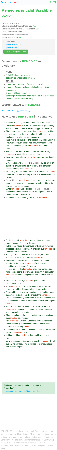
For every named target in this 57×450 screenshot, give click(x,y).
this (10, 151)
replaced (31, 183)
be (23, 123)
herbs (48, 180)
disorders (13, 252)
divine (30, 260)
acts (19, 163)
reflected (22, 137)
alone (31, 240)
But (7, 172)
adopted (9, 160)
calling (12, 344)
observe (23, 295)
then (16, 292)
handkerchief (37, 134)
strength (38, 272)
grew (23, 174)
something (44, 87)
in (40, 123)
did (31, 172)
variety (51, 125)
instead (18, 275)
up (21, 315)
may (42, 96)
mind (28, 151)
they (17, 263)
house (19, 246)
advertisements (24, 341)
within (18, 96)
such (20, 143)
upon (50, 335)
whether (43, 151)
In (7, 140)
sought (9, 263)
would (44, 292)
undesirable (22, 78)
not (38, 151)
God (20, 344)
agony (15, 143)
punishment (47, 286)
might (33, 249)
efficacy (25, 154)
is (11, 298)
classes (48, 123)
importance (29, 298)
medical (9, 125)
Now (8, 292)
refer (23, 301)
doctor (12, 177)
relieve (20, 75)
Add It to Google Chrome (15, 51)
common (24, 329)
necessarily (27, 306)
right (11, 78)
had (48, 140)
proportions (11, 283)
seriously (27, 289)
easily (19, 123)
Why (8, 341)
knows (9, 134)
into (32, 309)
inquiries (23, 140)
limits (22, 312)
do (22, 192)
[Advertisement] (30, 219)
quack (36, 341)
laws (51, 309)
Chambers (10, 329)
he (40, 125)
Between (10, 163)
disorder (26, 172)
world (23, 266)
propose (28, 257)
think (48, 192)
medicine (11, 84)
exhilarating (15, 347)
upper (13, 246)
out (52, 134)
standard (13, 99)
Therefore (10, 260)
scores (15, 243)
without (20, 197)
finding (12, 172)
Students (27, 286)
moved (31, 246)
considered (46, 269)
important (32, 301)
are (27, 128)
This (25, 344)
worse (33, 174)
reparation (25, 93)
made (29, 180)
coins (29, 96)
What (8, 189)
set (7, 78)
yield (39, 172)
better (40, 183)
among (38, 192)
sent (50, 174)
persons (47, 298)
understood (30, 123)
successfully (47, 240)
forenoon (48, 143)
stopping (27, 275)
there (24, 125)
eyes (23, 131)
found (38, 154)
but (7, 174)
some (16, 128)
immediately (18, 146)
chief (48, 324)
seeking (20, 326)
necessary (13, 301)
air (21, 347)
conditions (10, 192)
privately (44, 174)
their (24, 272)
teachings (38, 260)
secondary (19, 298)
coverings (13, 295)
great (46, 125)
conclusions (43, 289)
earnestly (47, 166)
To (7, 197)
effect (33, 295)
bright (41, 344)
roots (39, 180)
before (43, 306)
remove (50, 292)
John (48, 254)
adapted (42, 146)
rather (11, 174)
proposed (46, 157)
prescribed (50, 329)
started (38, 315)
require (52, 301)
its (44, 324)
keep (48, 134)
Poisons (9, 280)
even (31, 128)
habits (45, 183)
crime (35, 286)
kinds (19, 269)
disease (34, 84)
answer (11, 140)
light (16, 137)
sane (30, 324)
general (35, 166)
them (23, 128)
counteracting (22, 87)
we (35, 240)
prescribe (16, 312)
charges (23, 157)
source (37, 275)
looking (48, 272)
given (36, 280)
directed (23, 318)
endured (36, 143)
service (9, 326)
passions (21, 309)
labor (19, 166)
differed (19, 289)
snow (36, 137)
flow (12, 278)
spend (19, 272)
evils (8, 278)
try (15, 335)
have (53, 180)
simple (35, 131)
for (28, 84)
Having (9, 254)
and (26, 99)
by (36, 183)
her (44, 172)
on (30, 329)
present (44, 263)
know (34, 151)
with (27, 131)
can (30, 154)
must (29, 125)
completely (21, 183)
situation (31, 78)
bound (18, 134)
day (22, 260)
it (12, 123)
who (51, 246)
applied (26, 146)
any (48, 151)
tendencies (48, 128)
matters (39, 301)
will (15, 123)
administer (48, 315)
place (33, 344)
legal (18, 93)
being (25, 197)
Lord (39, 246)
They (8, 131)
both (15, 269)
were (39, 157)
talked (43, 163)
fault (14, 197)
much (19, 154)
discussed (10, 169)
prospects (23, 195)
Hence (9, 123)
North (52, 131)
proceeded (17, 257)
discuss (40, 298)
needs (12, 195)
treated (14, 131)
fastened (43, 335)
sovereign (21, 280)
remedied (6, 111)
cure (28, 75)
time (29, 272)
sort (34, 243)
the (7, 96)
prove (39, 321)
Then (8, 315)
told (33, 140)
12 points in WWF (11, 47)
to (16, 75)
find (10, 197)
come (28, 309)
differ (47, 96)
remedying (25, 111)
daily (28, 174)
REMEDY (10, 75)
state (25, 252)
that (37, 123)
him (36, 140)
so (16, 309)
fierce (11, 137)
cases (23, 243)
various (9, 332)
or (24, 75)
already (15, 324)
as (33, 96)
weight (32, 99)
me (7, 338)
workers (30, 192)
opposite (40, 128)
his (19, 131)
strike (11, 166)
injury (43, 84)
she (29, 140)
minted (37, 96)
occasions (40, 329)
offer (37, 197)
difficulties (26, 254)
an (15, 78)
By (7, 240)
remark (36, 324)
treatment (22, 84)
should (36, 269)
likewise (35, 125)
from (52, 96)
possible (22, 169)
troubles (25, 166)
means (11, 87)
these (11, 240)
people (13, 272)
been (8, 183)
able (30, 197)
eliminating (35, 87)
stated (15, 254)
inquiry (25, 249)
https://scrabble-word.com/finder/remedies (22, 391)
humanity (32, 266)
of (15, 87)
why (50, 341)
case (8, 148)
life (52, 183)
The (7, 321)
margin (12, 96)
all (52, 275)
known (9, 143)
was (26, 246)
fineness (21, 99)
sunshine (48, 344)
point (38, 249)
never (52, 140)
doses (28, 315)
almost (14, 183)
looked (16, 315)
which (23, 96)
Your (8, 272)
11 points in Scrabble (12, 45)
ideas (26, 186)
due (43, 280)
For (7, 151)
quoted (22, 324)
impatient (33, 292)
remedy (16, 111)
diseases (12, 306)
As (7, 306)
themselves (47, 321)
